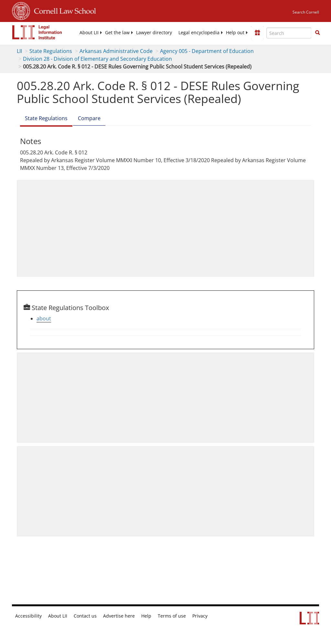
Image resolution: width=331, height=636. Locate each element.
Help (139, 616)
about (44, 318)
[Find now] (317, 33)
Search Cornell (306, 12)
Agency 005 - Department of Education (205, 51)
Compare (88, 118)
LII (19, 51)
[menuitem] (96, 32)
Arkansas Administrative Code (115, 51)
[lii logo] (37, 32)
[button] (317, 32)
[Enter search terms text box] (289, 32)
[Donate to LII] (257, 32)
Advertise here (113, 616)
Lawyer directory (159, 33)
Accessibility (27, 616)
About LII (97, 33)
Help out (235, 33)
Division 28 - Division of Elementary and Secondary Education (96, 58)
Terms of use (164, 616)
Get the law (123, 33)
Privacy (190, 616)
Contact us (81, 616)
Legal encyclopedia (201, 33)
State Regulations (51, 51)
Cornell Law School (63, 10)
